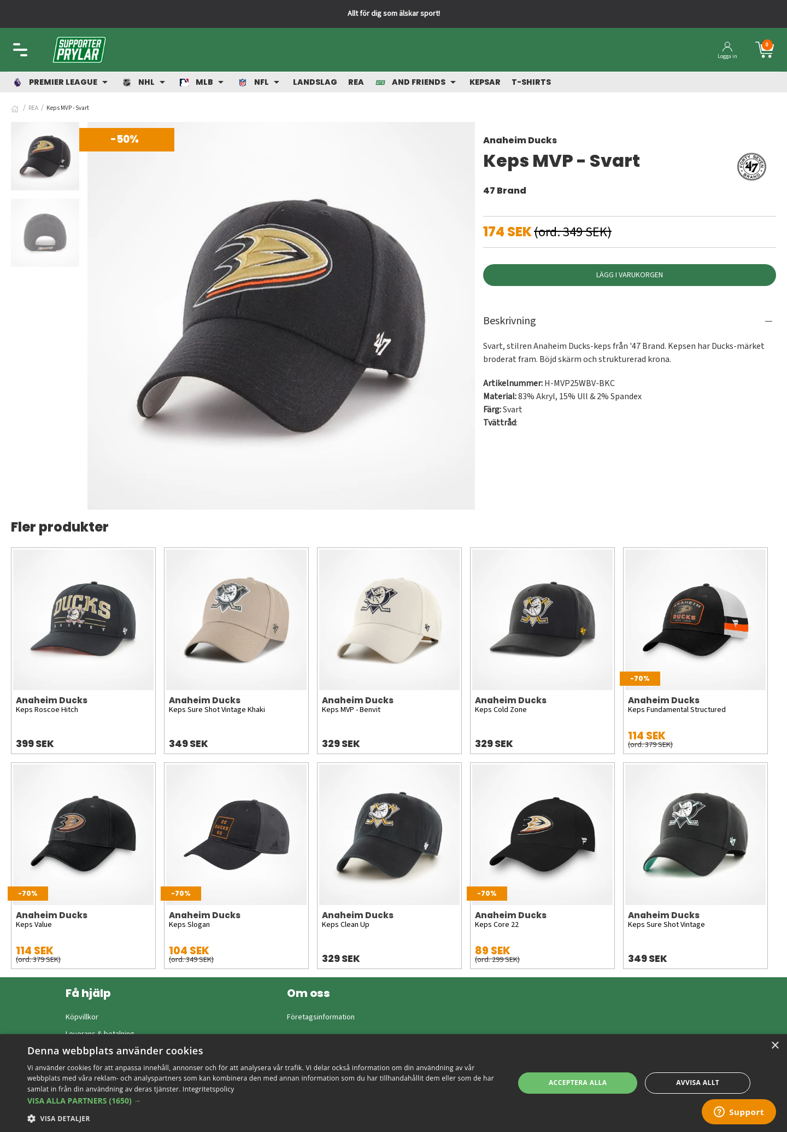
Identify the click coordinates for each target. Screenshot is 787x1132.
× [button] (775, 1046)
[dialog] (393, 1083)
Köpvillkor (82, 1017)
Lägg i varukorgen (629, 275)
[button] (263, 1100)
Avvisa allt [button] (697, 1082)
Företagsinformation (321, 1017)
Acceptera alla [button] (578, 1082)
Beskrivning (509, 321)
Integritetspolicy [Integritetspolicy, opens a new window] (208, 1089)
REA (33, 108)
